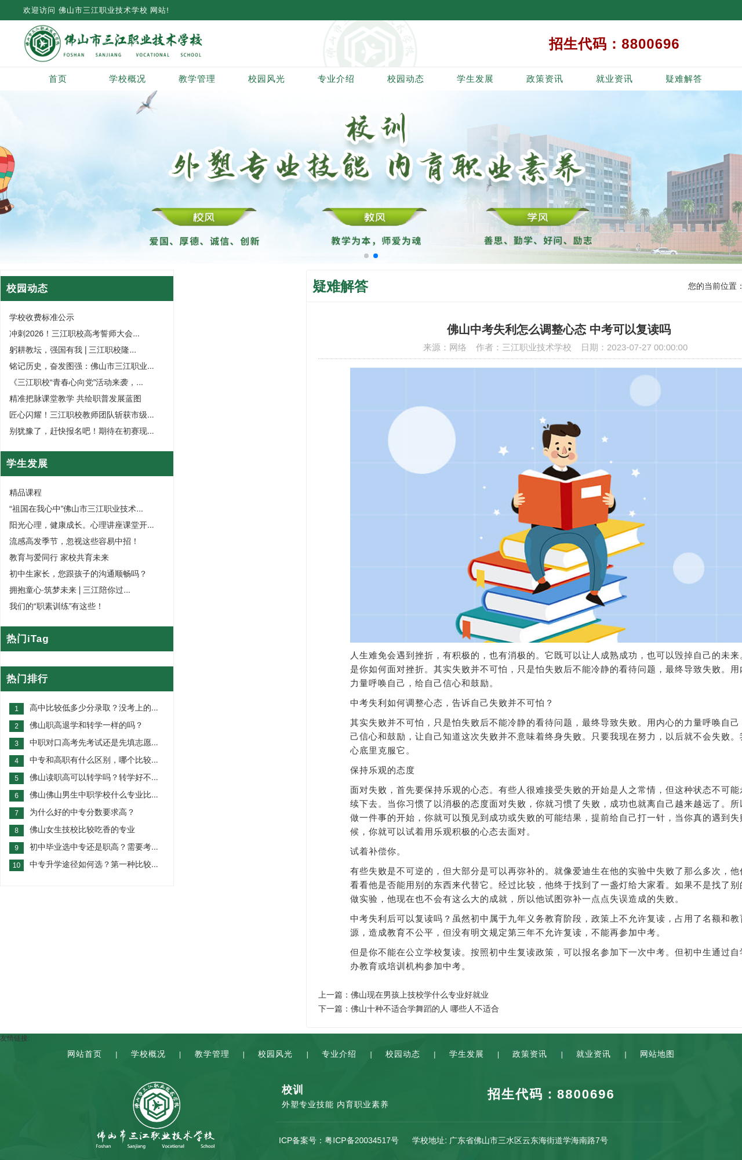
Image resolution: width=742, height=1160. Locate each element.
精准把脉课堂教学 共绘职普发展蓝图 (75, 398)
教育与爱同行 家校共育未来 (59, 557)
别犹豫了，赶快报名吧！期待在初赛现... (81, 431)
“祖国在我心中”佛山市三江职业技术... (76, 508)
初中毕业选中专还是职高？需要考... (94, 846)
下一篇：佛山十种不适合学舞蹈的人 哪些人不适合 (408, 1008)
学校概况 (127, 79)
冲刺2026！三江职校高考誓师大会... (74, 333)
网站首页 (84, 1053)
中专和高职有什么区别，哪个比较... (94, 759)
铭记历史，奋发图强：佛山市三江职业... (81, 366)
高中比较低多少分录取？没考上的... (94, 707)
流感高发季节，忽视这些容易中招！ (74, 541)
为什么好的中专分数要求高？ (82, 812)
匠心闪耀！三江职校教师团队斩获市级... (81, 414)
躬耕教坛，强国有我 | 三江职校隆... (72, 349)
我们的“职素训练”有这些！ (56, 606)
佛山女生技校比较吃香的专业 (82, 829)
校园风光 (266, 79)
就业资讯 (614, 79)
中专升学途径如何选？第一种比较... (94, 864)
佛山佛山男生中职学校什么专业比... (94, 794)
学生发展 (475, 79)
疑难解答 (684, 79)
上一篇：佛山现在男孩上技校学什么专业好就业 (403, 994)
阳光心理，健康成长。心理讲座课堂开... (81, 525)
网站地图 (657, 1053)
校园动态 (405, 79)
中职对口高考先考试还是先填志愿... (94, 742)
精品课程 (25, 492)
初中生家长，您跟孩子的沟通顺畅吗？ (78, 573)
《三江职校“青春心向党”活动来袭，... (76, 382)
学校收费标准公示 (41, 317)
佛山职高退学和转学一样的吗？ (86, 725)
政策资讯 (544, 79)
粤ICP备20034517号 (362, 1140)
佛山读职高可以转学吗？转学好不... (94, 777)
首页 (58, 79)
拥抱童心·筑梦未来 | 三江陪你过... (69, 589)
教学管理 (197, 79)
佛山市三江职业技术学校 (103, 10)
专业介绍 (336, 79)
